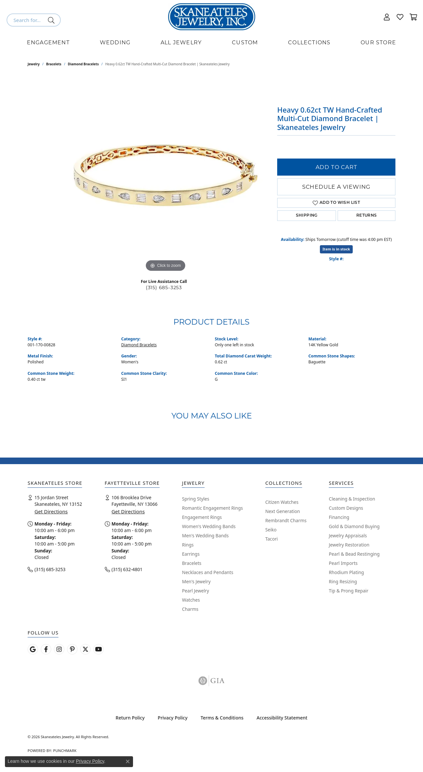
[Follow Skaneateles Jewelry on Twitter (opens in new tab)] (85, 649)
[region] (165, 174)
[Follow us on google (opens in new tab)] (33, 649)
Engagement (48, 42)
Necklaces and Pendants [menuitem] (207, 572)
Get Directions (51, 511)
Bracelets (53, 64)
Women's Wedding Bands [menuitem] (208, 526)
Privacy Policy (172, 718)
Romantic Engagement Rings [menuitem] (212, 508)
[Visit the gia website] (211, 681)
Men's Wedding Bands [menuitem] (205, 535)
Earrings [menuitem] (191, 554)
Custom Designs (346, 508)
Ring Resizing (343, 581)
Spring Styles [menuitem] (195, 499)
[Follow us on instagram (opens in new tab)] (59, 649)
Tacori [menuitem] (271, 539)
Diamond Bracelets (83, 64)
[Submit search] (52, 20)
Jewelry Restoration (349, 545)
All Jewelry (181, 42)
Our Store (378, 42)
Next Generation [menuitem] (282, 511)
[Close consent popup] (128, 761)
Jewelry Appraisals (348, 535)
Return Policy (130, 718)
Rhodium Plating (346, 572)
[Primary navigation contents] (211, 42)
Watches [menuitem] (191, 600)
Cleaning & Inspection (352, 499)
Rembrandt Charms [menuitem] (286, 520)
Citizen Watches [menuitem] (282, 502)
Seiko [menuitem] (271, 529)
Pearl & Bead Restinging (354, 554)
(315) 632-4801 (127, 569)
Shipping (307, 216)
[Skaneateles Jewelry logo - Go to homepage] (211, 16)
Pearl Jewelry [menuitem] (195, 591)
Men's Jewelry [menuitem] (196, 581)
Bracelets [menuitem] (191, 563)
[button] (387, 16)
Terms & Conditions (222, 718)
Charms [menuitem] (190, 609)
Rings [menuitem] (187, 545)
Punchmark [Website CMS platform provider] (65, 750)
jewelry (34, 64)
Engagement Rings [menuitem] (202, 517)
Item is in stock (336, 249)
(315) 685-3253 (164, 287)
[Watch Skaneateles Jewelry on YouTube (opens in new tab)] (98, 649)
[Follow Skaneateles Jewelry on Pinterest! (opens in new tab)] (72, 649)
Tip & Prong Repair (348, 591)
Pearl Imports (343, 563)
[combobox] (26, 20)
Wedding (115, 42)
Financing (339, 517)
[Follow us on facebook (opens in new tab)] (46, 649)
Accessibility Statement (281, 718)
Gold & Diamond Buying (354, 526)
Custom (245, 42)
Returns (366, 216)
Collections (309, 42)
